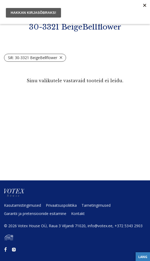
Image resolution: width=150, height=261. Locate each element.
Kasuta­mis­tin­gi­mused (22, 205)
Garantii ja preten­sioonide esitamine (35, 213)
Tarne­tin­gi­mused (96, 205)
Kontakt (78, 213)
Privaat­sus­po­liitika (61, 205)
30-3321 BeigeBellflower (32, 57)
